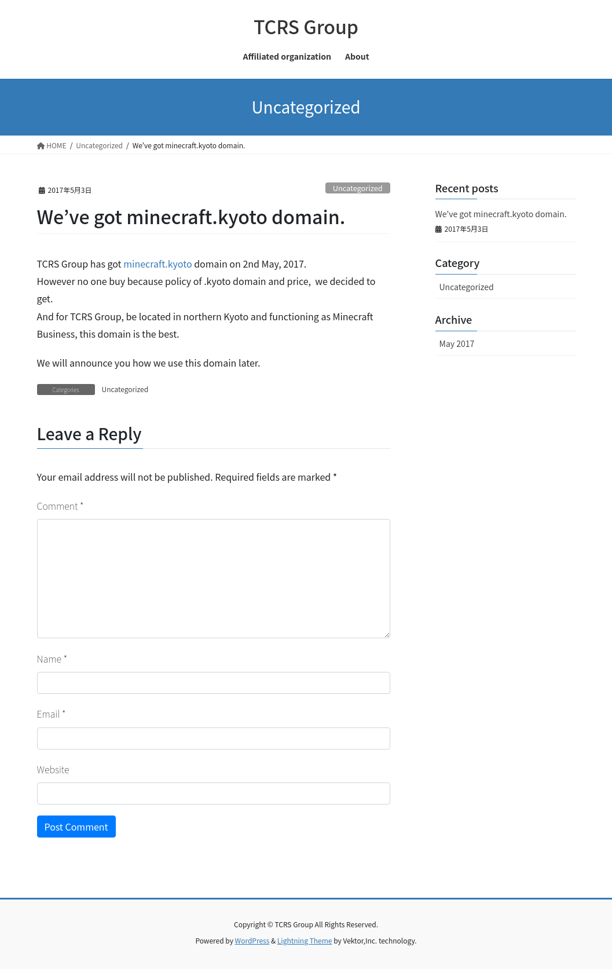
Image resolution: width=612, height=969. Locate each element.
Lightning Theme (304, 940)
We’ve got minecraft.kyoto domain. (501, 214)
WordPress (252, 940)
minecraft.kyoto (157, 263)
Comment (60, 506)
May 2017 (457, 343)
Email (51, 714)
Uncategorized (358, 187)
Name (52, 658)
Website (53, 769)
